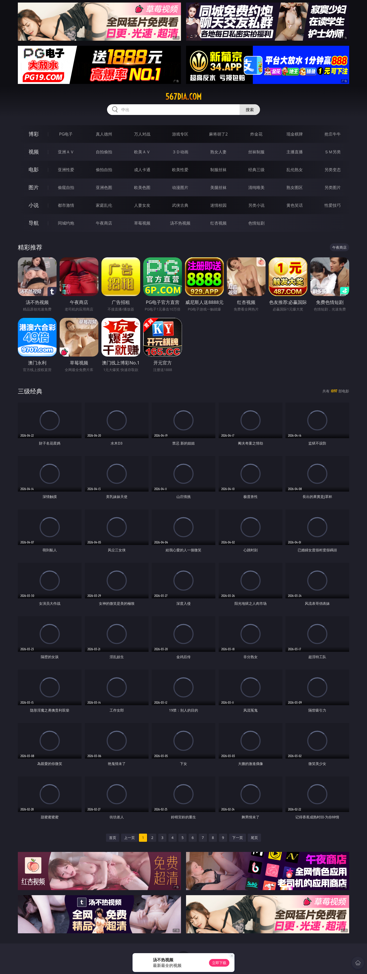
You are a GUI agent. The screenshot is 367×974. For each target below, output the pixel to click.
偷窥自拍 (66, 187)
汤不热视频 (180, 223)
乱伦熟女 (294, 169)
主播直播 (294, 152)
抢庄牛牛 (332, 134)
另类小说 (256, 205)
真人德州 (104, 134)
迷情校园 (218, 205)
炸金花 (256, 134)
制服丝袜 (218, 169)
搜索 (250, 109)
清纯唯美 (256, 187)
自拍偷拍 (104, 152)
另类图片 (332, 187)
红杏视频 (218, 223)
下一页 (237, 837)
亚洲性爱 (66, 169)
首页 (112, 837)
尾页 (254, 837)
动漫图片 (180, 187)
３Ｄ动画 (180, 152)
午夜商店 (104, 223)
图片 (34, 187)
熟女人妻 (218, 152)
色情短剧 (256, 223)
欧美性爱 (180, 169)
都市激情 (66, 205)
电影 (34, 169)
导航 (34, 222)
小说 (34, 205)
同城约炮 (66, 223)
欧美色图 (142, 187)
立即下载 (219, 962)
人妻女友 (142, 205)
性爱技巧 (332, 205)
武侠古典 (180, 205)
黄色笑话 (294, 205)
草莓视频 (142, 223)
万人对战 (142, 134)
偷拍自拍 (104, 169)
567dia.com (183, 97)
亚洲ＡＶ (66, 152)
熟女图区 (294, 187)
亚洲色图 (104, 187)
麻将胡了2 (218, 134)
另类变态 (332, 169)
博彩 (34, 133)
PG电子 (66, 134)
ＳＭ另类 (332, 152)
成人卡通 (142, 169)
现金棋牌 (294, 134)
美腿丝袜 (218, 187)
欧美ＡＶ (142, 152)
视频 (34, 151)
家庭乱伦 (104, 205)
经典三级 (256, 169)
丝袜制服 (256, 152)
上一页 (129, 837)
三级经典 (30, 391)
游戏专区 (180, 134)
